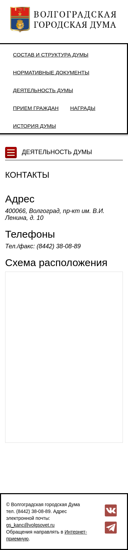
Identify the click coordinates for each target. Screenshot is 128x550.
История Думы (34, 126)
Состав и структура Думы (50, 55)
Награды (83, 108)
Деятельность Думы (43, 90)
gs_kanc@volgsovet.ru (30, 525)
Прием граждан (36, 108)
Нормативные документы (51, 72)
